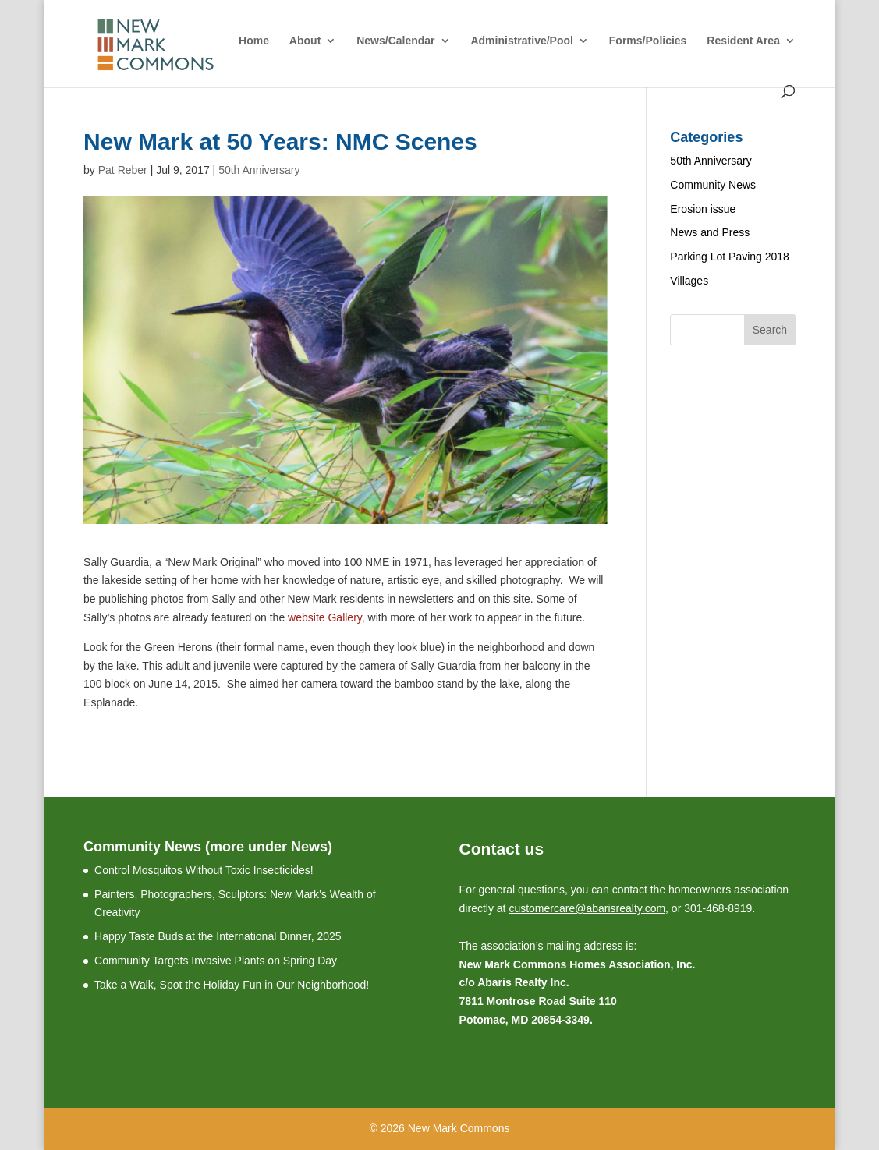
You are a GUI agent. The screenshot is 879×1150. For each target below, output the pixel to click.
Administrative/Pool (521, 41)
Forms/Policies (648, 41)
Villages (689, 280)
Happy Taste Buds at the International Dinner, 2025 (218, 936)
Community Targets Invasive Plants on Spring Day (215, 960)
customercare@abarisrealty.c (579, 908)
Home (254, 41)
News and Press (710, 232)
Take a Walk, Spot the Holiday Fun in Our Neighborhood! (231, 984)
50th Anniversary (258, 170)
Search (770, 330)
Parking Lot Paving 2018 (729, 256)
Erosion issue (702, 209)
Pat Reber (122, 170)
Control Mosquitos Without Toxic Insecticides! (204, 870)
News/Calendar (395, 41)
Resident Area (743, 41)
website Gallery (325, 617)
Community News (713, 185)
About (305, 41)
